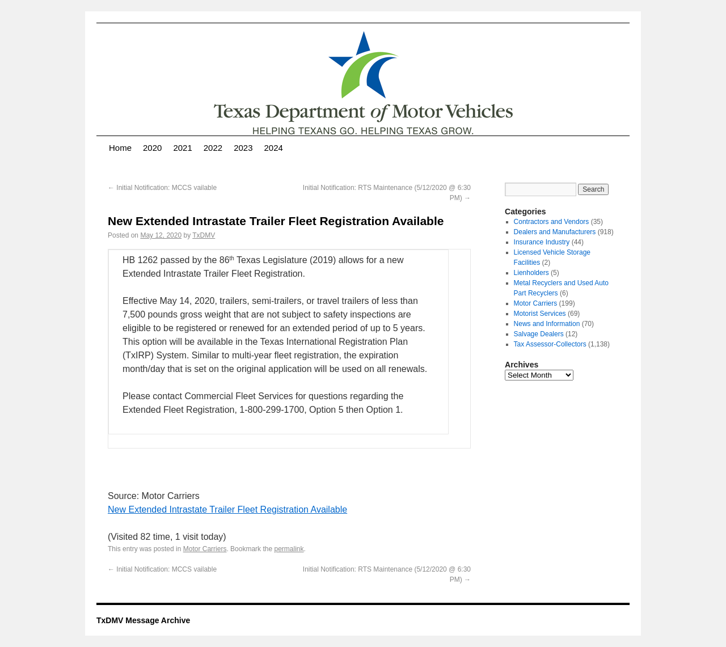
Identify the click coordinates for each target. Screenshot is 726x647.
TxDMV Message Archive (143, 620)
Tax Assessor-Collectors (550, 344)
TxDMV (203, 235)
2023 (243, 148)
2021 (182, 148)
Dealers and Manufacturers (555, 232)
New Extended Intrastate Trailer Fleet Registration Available (227, 509)
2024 (273, 148)
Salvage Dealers (539, 334)
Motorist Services (540, 314)
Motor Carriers (205, 549)
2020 (152, 148)
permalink (288, 549)
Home (120, 148)
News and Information (547, 324)
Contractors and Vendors (551, 222)
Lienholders (531, 273)
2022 (213, 148)
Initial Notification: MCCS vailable (162, 188)
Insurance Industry (542, 242)
